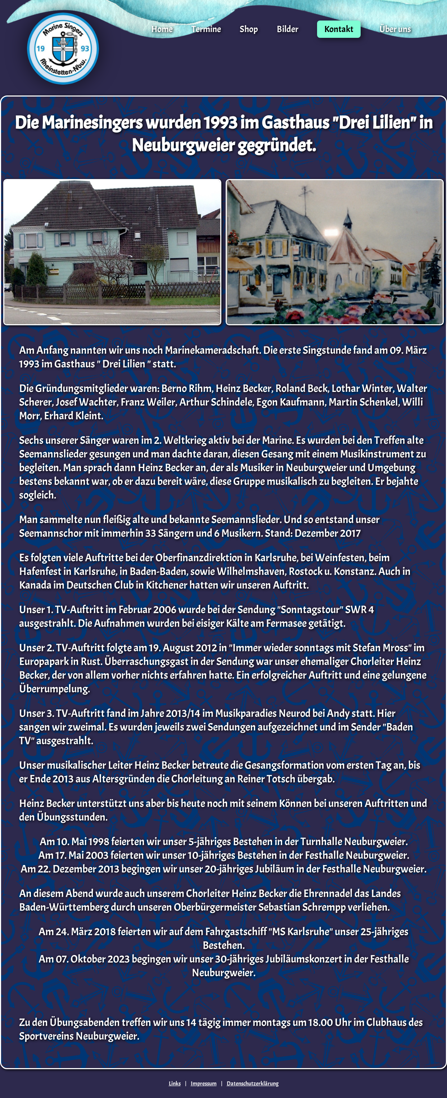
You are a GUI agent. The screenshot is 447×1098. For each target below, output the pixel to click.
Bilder (287, 29)
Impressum (204, 1083)
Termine (206, 29)
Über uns (395, 29)
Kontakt (338, 29)
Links (175, 1083)
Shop (249, 29)
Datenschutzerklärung (253, 1083)
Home (162, 29)
